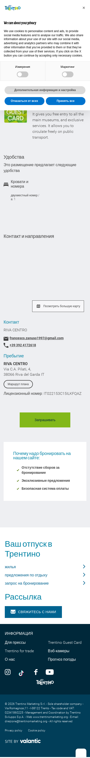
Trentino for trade (19, 651)
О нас (10, 659)
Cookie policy (36, 730)
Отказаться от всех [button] (24, 101)
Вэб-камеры (59, 651)
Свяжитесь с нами (33, 612)
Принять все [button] (66, 101)
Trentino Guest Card (65, 642)
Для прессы (15, 642)
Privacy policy (13, 730)
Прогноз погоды (62, 659)
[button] (84, 8)
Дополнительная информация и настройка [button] (45, 90)
